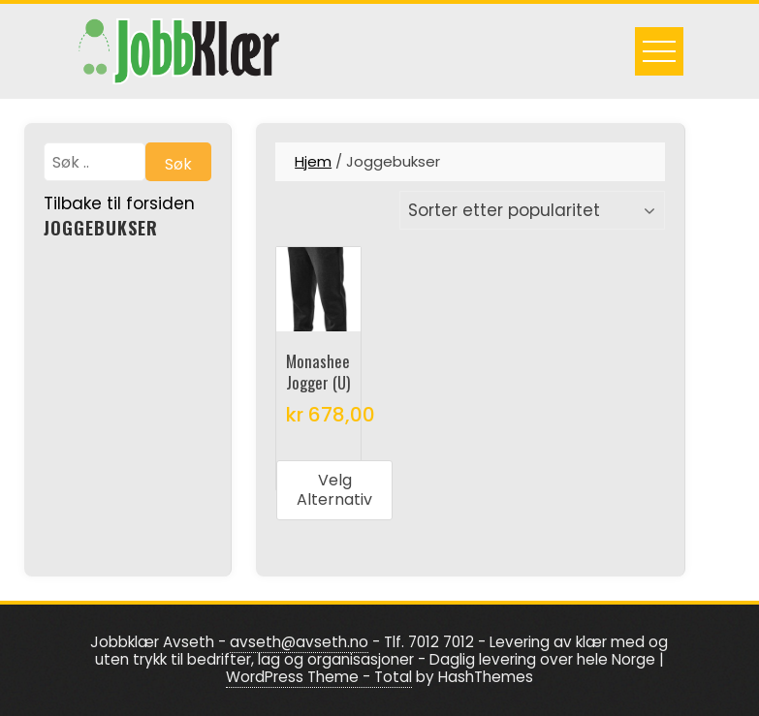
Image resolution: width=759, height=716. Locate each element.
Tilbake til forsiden (119, 203)
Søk (178, 164)
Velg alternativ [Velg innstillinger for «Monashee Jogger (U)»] (334, 490)
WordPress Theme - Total (319, 677)
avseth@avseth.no (299, 642)
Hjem (313, 161)
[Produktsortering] (532, 210)
